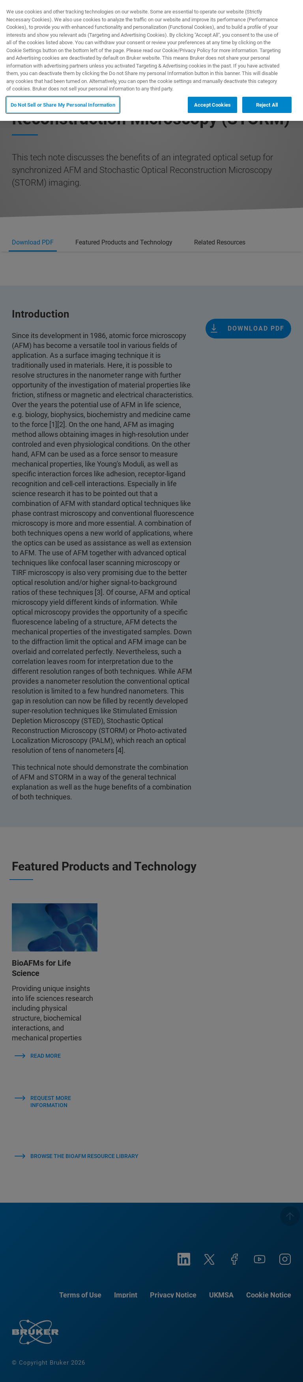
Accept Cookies (212, 105)
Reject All (267, 105)
